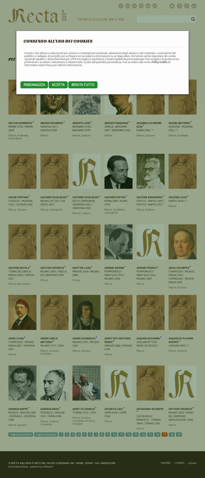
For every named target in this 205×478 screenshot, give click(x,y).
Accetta (58, 85)
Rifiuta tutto (82, 85)
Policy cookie (159, 62)
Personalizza (34, 85)
